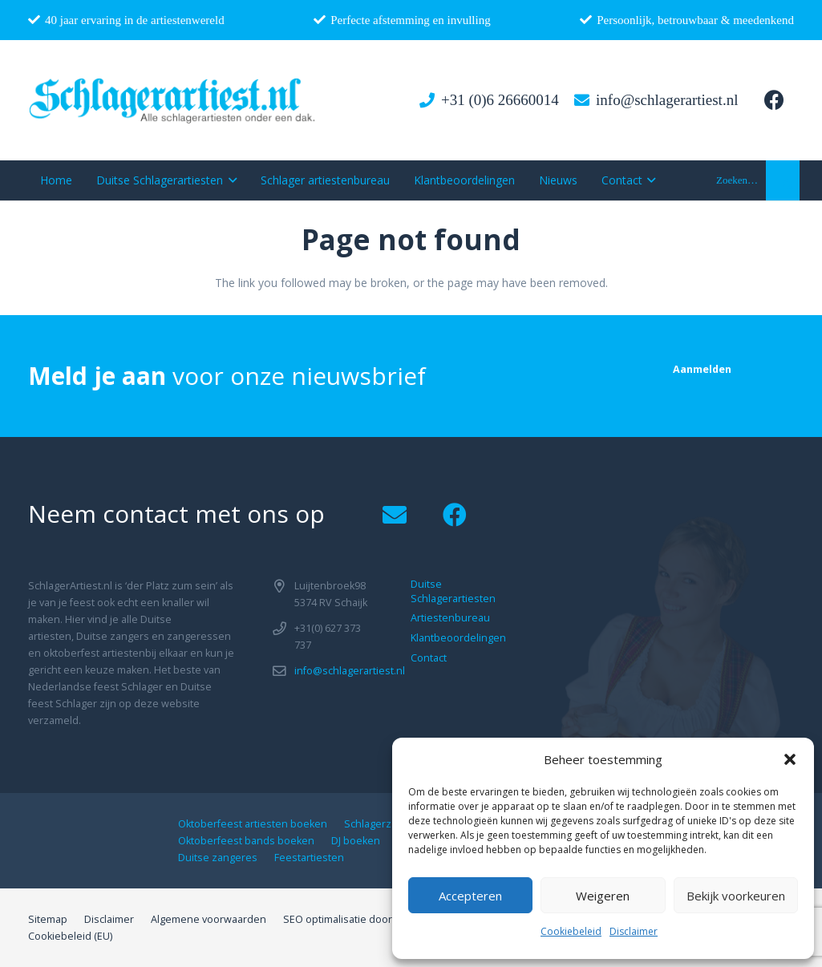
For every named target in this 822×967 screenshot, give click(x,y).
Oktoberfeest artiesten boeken (252, 824)
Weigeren (603, 896)
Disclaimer (633, 931)
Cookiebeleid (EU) (70, 936)
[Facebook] (774, 100)
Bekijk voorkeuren (735, 896)
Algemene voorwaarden (208, 919)
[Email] (395, 515)
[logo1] (173, 100)
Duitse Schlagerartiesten (453, 591)
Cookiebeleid (571, 931)
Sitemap (47, 919)
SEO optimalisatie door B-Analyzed (365, 919)
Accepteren (470, 896)
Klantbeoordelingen (458, 638)
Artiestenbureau (450, 618)
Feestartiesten (309, 857)
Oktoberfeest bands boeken (246, 841)
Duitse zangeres (217, 857)
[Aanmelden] (702, 369)
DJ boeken (355, 841)
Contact (429, 658)
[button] (790, 759)
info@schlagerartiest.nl (349, 671)
